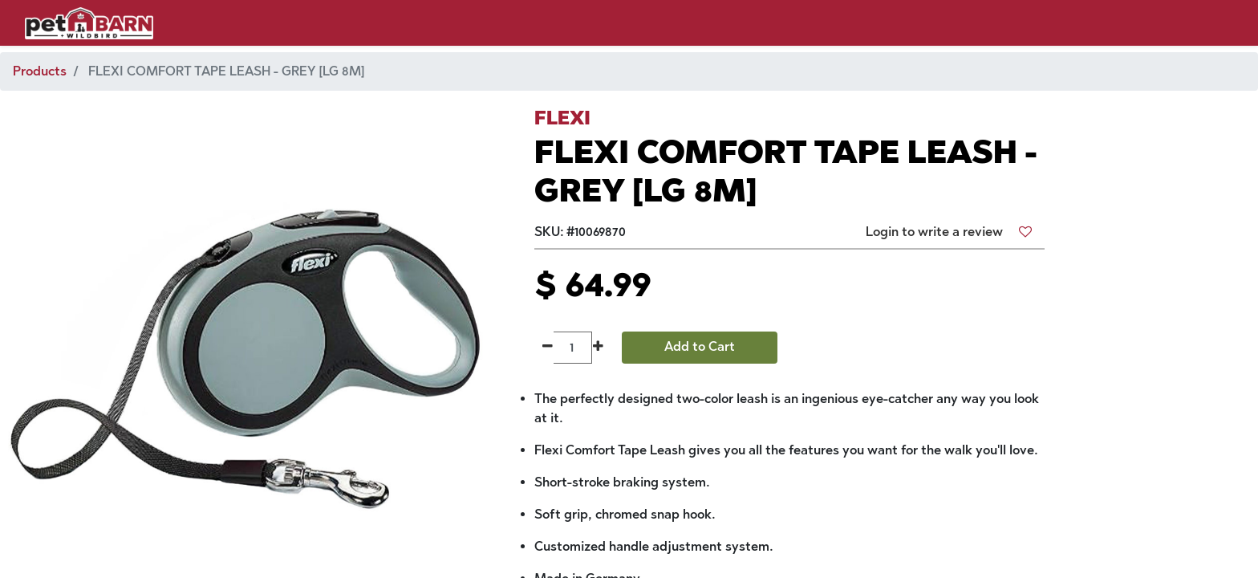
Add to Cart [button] (699, 346)
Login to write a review (934, 231)
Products (40, 71)
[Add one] (598, 348)
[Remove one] (548, 348)
